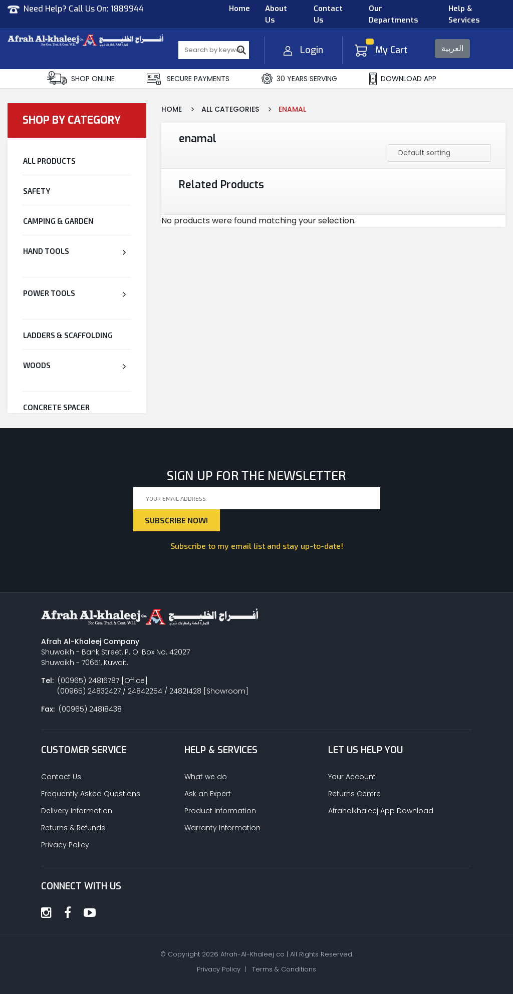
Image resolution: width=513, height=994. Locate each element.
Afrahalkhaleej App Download (380, 811)
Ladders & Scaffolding (68, 335)
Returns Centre (354, 794)
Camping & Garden (58, 220)
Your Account (352, 777)
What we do (205, 777)
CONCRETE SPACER (56, 407)
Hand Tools (46, 250)
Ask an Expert (207, 794)
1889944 (127, 9)
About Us (276, 14)
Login (303, 50)
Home (239, 9)
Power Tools (49, 292)
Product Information (220, 811)
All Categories (230, 109)
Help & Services (463, 14)
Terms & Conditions (284, 969)
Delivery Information (76, 811)
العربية (452, 48)
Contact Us (328, 14)
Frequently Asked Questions (90, 794)
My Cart (381, 50)
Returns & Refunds (73, 828)
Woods (37, 365)
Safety (36, 190)
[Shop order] (439, 153)
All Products (49, 160)
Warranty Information (222, 828)
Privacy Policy (65, 845)
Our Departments (393, 14)
